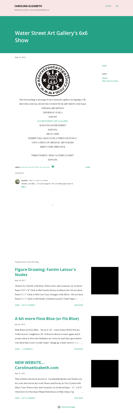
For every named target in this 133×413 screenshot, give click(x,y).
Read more (78, 305)
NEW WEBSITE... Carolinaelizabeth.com (37, 365)
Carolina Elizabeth (28, 6)
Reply (23, 187)
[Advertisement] (51, 234)
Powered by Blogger (66, 407)
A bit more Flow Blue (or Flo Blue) (47, 318)
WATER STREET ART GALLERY (52, 121)
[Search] (108, 6)
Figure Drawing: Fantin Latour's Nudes (45, 272)
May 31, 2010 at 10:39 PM (38, 180)
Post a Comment (28, 305)
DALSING (24, 180)
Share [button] (104, 66)
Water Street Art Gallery (110, 81)
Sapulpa (104, 78)
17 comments (27, 349)
